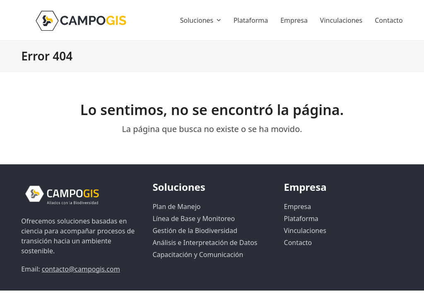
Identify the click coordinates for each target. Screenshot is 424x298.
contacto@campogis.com (81, 269)
